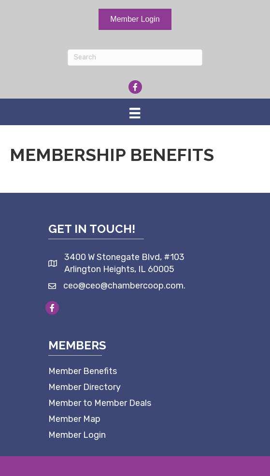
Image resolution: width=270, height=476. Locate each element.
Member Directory (84, 387)
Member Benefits (82, 371)
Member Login (77, 435)
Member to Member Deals (99, 403)
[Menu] (135, 113)
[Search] (135, 57)
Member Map (74, 419)
